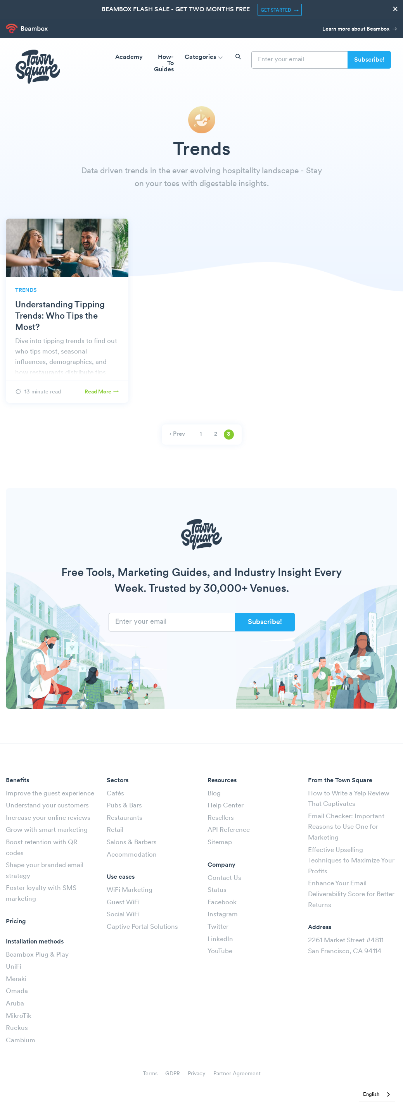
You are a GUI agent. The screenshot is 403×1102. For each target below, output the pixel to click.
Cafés (115, 793)
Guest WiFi (123, 902)
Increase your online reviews (48, 818)
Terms (150, 1074)
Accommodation (132, 855)
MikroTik (18, 1016)
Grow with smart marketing (47, 830)
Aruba (15, 1003)
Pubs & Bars (124, 805)
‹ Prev (177, 434)
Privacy (197, 1074)
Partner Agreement (237, 1074)
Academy (129, 57)
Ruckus (17, 1028)
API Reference (229, 830)
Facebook (222, 902)
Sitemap (220, 842)
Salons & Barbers (132, 842)
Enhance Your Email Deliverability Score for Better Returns (351, 894)
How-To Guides (164, 63)
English (371, 1094)
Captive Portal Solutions (142, 927)
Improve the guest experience (50, 793)
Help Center (226, 805)
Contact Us (224, 878)
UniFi (13, 967)
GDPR (172, 1074)
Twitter (218, 927)
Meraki (16, 979)
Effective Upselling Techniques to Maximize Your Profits (351, 861)
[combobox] (377, 1094)
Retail (115, 830)
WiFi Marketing (129, 890)
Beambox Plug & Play (37, 955)
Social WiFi (123, 914)
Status (217, 890)
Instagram (223, 914)
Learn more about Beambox (359, 29)
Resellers (221, 818)
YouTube (220, 951)
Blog (214, 793)
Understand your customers (47, 805)
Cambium (20, 1040)
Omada (17, 991)
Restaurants (124, 818)
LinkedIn (220, 939)
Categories (205, 57)
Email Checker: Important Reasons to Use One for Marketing (346, 827)
